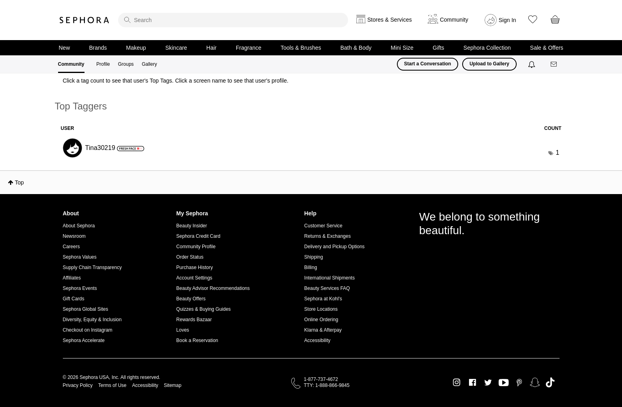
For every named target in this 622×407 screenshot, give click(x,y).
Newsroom (74, 236)
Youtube (504, 383)
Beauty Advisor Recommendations (213, 288)
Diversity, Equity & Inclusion (92, 319)
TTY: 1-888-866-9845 (327, 385)
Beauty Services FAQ (327, 288)
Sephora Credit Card (198, 236)
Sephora (84, 20)
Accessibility (317, 340)
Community (71, 64)
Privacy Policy (78, 385)
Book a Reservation (197, 340)
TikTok (550, 383)
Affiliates (72, 278)
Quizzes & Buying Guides (203, 309)
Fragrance (249, 48)
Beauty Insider (191, 226)
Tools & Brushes (301, 48)
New (64, 48)
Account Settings (194, 278)
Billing (310, 267)
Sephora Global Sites (85, 309)
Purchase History (194, 267)
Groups (126, 64)
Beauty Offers (190, 299)
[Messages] (554, 64)
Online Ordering (321, 319)
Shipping (313, 257)
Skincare (176, 48)
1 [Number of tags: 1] (558, 152)
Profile (103, 64)
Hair (211, 48)
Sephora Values (80, 257)
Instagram (457, 383)
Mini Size (402, 48)
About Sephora (79, 226)
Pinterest (519, 383)
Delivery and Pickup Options (334, 246)
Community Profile (195, 246)
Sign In (507, 20)
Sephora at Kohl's (323, 299)
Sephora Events (80, 288)
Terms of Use (112, 385)
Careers (71, 246)
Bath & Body (356, 48)
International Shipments (329, 278)
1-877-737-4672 (321, 379)
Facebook (472, 383)
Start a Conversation (427, 64)
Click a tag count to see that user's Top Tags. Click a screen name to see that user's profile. (176, 80)
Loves (182, 330)
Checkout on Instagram (88, 330)
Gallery (149, 64)
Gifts (438, 48)
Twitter (488, 383)
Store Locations (321, 309)
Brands (98, 48)
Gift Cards (74, 299)
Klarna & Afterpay (323, 330)
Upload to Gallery (489, 64)
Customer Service (323, 226)
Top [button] (19, 182)
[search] (233, 20)
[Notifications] (532, 64)
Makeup (136, 48)
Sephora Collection (487, 48)
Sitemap (172, 385)
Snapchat (535, 383)
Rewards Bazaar (194, 319)
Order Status (189, 257)
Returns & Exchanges (327, 236)
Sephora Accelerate (84, 340)
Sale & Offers (546, 48)
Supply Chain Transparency (92, 267)
